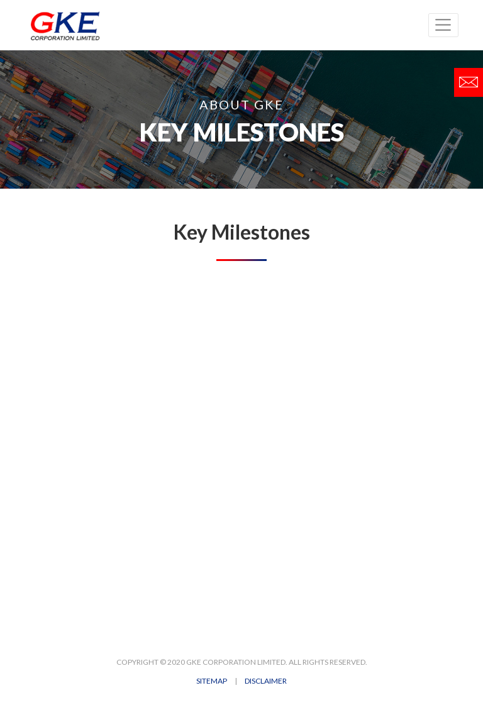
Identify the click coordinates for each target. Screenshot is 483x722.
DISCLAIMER (266, 681)
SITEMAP (211, 681)
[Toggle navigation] (443, 25)
